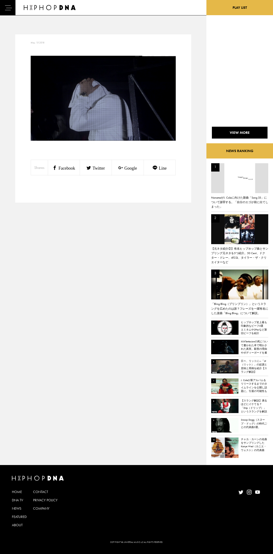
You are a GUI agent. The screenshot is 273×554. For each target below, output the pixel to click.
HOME (17, 491)
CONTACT (40, 491)
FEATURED (19, 516)
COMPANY (41, 508)
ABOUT (17, 525)
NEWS (16, 508)
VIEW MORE (240, 132)
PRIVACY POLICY (45, 500)
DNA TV (17, 500)
